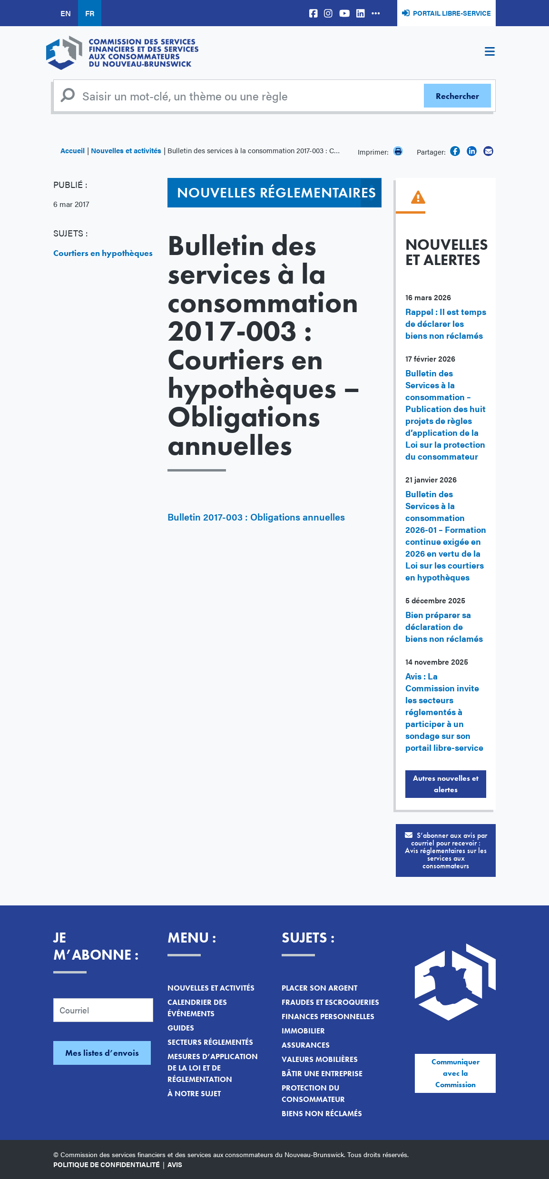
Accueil (72, 150)
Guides (180, 1028)
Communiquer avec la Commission (455, 1073)
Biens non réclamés (322, 1114)
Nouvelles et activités (126, 150)
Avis (174, 1164)
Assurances (306, 1045)
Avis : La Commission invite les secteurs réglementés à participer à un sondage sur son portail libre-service (444, 711)
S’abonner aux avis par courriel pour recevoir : (446, 850)
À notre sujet (194, 1094)
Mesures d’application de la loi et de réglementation (212, 1067)
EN (65, 13)
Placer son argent (319, 988)
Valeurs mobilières (320, 1059)
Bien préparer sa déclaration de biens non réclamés (444, 626)
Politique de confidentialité (106, 1164)
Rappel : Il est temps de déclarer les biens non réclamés (445, 323)
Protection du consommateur (313, 1093)
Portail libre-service (452, 13)
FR (89, 13)
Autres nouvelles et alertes (446, 784)
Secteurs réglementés (210, 1042)
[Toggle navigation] (489, 52)
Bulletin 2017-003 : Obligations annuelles (256, 516)
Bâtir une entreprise (322, 1074)
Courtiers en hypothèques (103, 252)
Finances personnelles (328, 1017)
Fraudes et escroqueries (330, 1002)
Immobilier (303, 1031)
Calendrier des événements (197, 1008)
